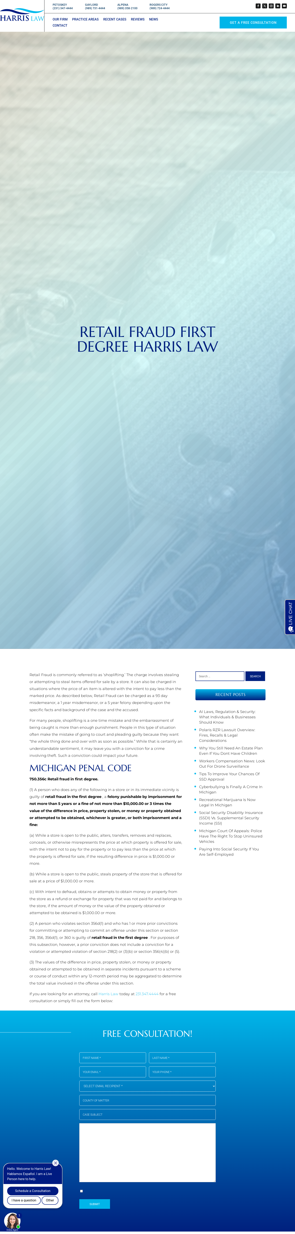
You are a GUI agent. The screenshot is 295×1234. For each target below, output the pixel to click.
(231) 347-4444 (63, 8)
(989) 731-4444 (95, 8)
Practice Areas (85, 19)
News (153, 19)
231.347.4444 (148, 994)
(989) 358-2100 (127, 8)
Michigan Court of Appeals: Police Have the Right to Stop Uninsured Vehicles (230, 836)
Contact (60, 25)
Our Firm (60, 19)
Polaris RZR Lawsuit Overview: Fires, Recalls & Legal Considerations (227, 735)
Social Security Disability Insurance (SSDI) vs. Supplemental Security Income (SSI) (231, 818)
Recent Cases (114, 19)
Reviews (138, 19)
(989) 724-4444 (160, 8)
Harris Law (109, 994)
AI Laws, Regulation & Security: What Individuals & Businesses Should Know (227, 717)
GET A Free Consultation (253, 23)
